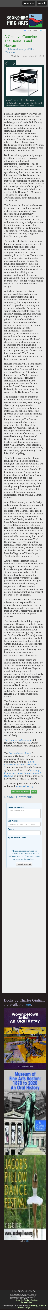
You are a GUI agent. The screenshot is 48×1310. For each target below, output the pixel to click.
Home (41, 3)
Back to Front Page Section (20, 791)
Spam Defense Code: (17, 837)
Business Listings (30, 1300)
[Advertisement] (24, 931)
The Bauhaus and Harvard (17, 740)
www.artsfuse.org (24, 786)
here (27, 1004)
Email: (11, 829)
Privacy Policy (26, 1302)
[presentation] (27, 844)
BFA (27, 1241)
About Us (19, 1300)
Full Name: (13, 821)
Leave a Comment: (16, 807)
